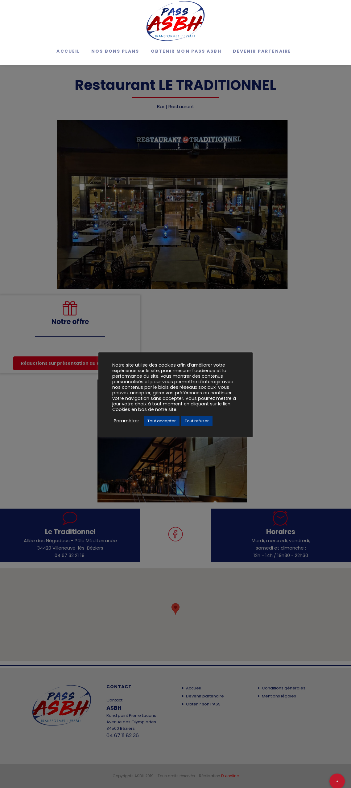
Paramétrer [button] (126, 421)
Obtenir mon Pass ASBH (186, 51)
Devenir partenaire (262, 51)
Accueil (68, 51)
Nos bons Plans (115, 51)
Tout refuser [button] (197, 421)
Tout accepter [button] (161, 421)
